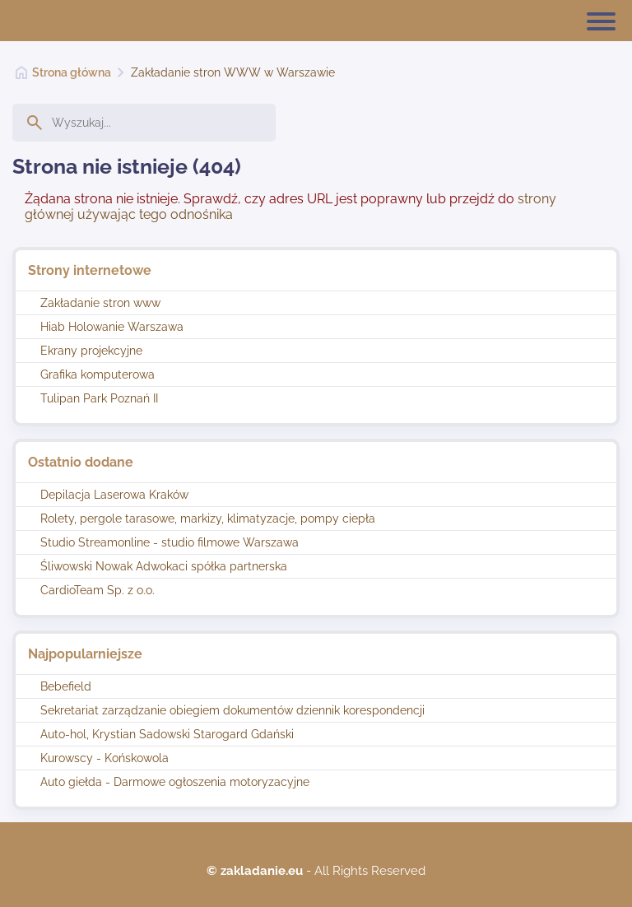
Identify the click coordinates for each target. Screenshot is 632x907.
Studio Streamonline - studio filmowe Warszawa (169, 542)
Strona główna (71, 72)
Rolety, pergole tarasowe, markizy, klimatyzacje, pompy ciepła (207, 518)
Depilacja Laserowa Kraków (114, 494)
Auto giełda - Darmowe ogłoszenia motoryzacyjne (174, 781)
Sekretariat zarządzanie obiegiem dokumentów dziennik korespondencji (232, 710)
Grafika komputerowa (97, 374)
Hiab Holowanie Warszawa (112, 326)
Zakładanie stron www (100, 302)
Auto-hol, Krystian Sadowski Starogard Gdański (167, 734)
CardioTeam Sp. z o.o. (97, 590)
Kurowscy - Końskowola (104, 758)
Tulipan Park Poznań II (99, 398)
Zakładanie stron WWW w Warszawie (233, 72)
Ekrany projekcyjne (91, 350)
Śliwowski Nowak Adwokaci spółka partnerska (163, 566)
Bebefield (65, 686)
